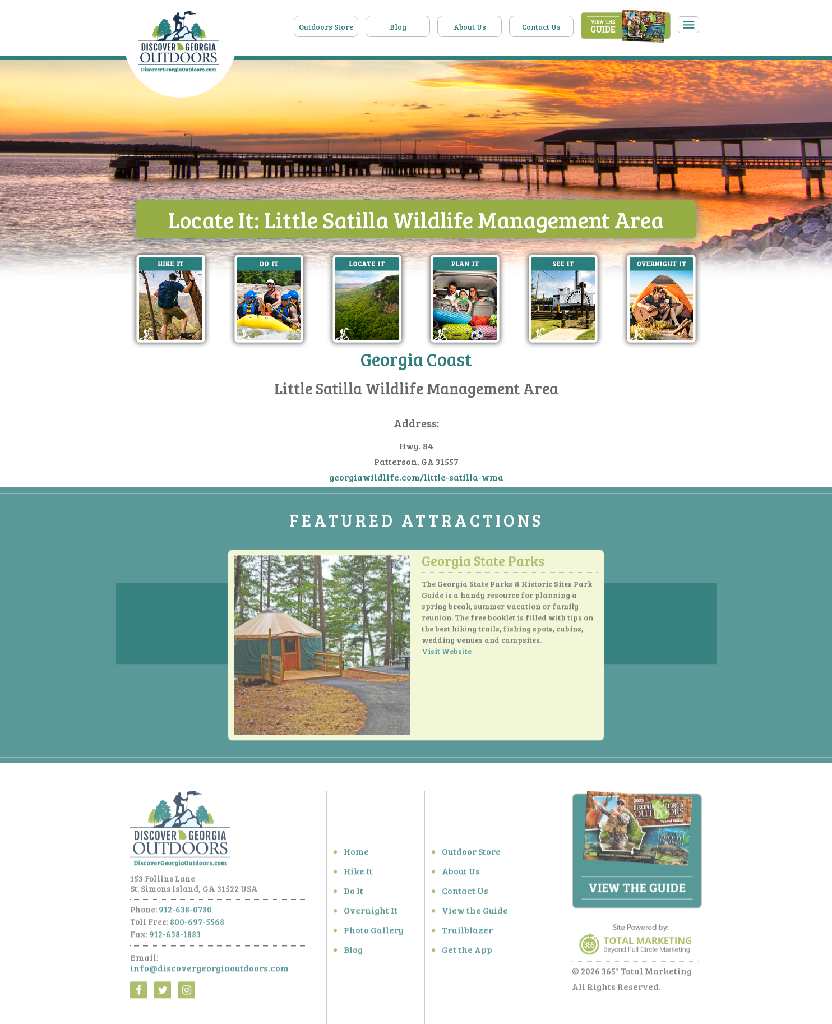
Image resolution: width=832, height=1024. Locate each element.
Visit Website (447, 654)
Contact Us (541, 27)
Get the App (467, 952)
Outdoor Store (471, 854)
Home (356, 854)
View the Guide (475, 913)
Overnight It (370, 913)
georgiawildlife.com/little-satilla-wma (416, 477)
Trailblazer (467, 933)
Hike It (358, 874)
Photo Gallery (374, 933)
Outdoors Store (326, 27)
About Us (470, 27)
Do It (353, 894)
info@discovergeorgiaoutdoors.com (209, 971)
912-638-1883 (175, 937)
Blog (398, 27)
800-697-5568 (197, 924)
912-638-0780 (185, 912)
